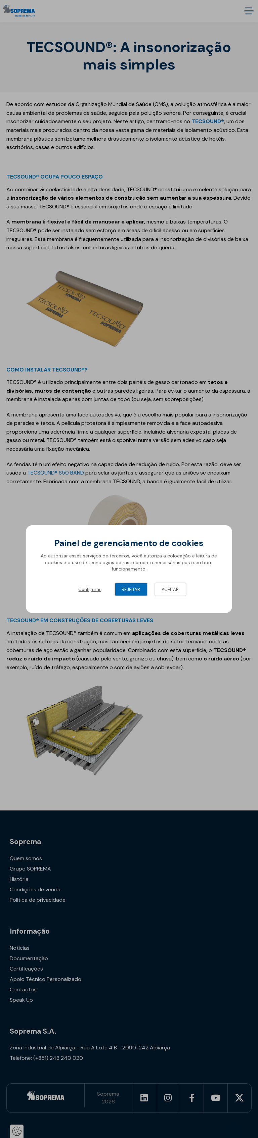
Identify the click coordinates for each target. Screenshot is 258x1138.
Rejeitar (131, 589)
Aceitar (170, 589)
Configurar (89, 589)
